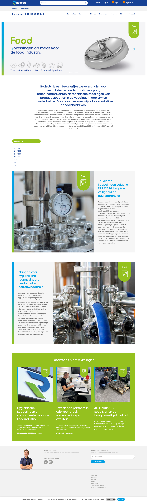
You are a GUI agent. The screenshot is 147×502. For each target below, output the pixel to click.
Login (116, 3)
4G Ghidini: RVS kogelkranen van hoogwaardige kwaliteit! (111, 411)
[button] (12, 48)
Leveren (93, 481)
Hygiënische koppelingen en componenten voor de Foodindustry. (33, 413)
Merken (93, 14)
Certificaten (71, 14)
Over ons (113, 14)
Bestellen (94, 479)
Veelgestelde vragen (97, 485)
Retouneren (94, 483)
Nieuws (122, 14)
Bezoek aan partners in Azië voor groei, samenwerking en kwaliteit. (72, 413)
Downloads (83, 14)
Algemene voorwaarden (98, 487)
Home (14, 8)
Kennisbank (103, 14)
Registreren (129, 3)
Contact (132, 14)
